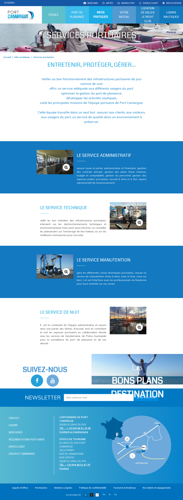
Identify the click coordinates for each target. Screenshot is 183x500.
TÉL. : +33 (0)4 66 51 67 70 (74, 464)
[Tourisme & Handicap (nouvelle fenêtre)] (124, 487)
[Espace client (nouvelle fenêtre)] (150, 3)
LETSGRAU (9, 2)
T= (104, 494)
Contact (64, 468)
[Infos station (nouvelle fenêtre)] (173, 3)
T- (110, 494)
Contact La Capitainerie (73, 431)
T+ (115, 494)
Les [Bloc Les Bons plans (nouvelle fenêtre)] (137, 382)
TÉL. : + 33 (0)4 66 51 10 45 (75, 428)
